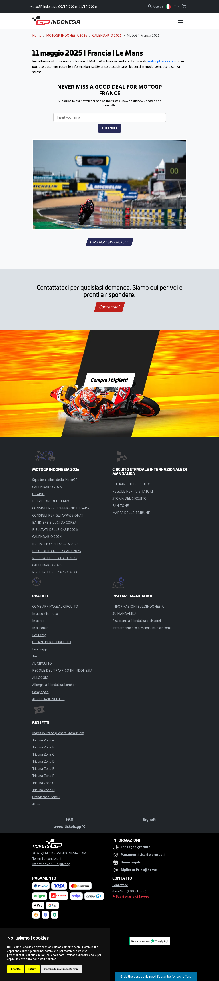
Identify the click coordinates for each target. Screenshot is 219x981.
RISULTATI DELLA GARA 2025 (54, 558)
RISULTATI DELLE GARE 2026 (55, 529)
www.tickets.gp (69, 826)
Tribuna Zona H (43, 790)
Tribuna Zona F (43, 775)
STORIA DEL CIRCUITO (129, 498)
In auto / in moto (45, 613)
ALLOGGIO (40, 677)
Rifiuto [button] (32, 969)
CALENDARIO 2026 (47, 486)
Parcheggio (40, 649)
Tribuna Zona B (43, 747)
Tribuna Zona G (43, 782)
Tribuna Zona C (43, 754)
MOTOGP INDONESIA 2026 (66, 35)
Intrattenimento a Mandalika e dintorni (141, 627)
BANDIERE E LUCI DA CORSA (54, 522)
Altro (36, 804)
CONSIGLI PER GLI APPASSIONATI (58, 515)
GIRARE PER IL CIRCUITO (51, 642)
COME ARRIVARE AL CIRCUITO (55, 606)
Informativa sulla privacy (51, 864)
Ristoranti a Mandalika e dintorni (136, 620)
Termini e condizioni (46, 858)
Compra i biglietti (109, 379)
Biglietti (150, 819)
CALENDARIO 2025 (107, 35)
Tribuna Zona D (43, 761)
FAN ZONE (120, 505)
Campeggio (40, 692)
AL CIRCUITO (42, 663)
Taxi (35, 656)
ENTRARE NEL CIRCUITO (131, 484)
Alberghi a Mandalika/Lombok (54, 684)
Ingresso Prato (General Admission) (58, 733)
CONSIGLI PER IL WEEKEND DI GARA (60, 508)
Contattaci (109, 307)
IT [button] (171, 6)
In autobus (40, 627)
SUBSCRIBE (109, 128)
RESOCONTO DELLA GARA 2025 (56, 551)
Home (36, 35)
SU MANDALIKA (124, 613)
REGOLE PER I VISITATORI (132, 491)
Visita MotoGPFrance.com (109, 242)
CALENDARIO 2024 (47, 536)
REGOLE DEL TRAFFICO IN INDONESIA (62, 670)
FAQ (69, 819)
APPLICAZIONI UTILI (48, 699)
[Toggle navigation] (181, 20)
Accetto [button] (15, 969)
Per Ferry (39, 635)
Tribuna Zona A (43, 740)
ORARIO (38, 494)
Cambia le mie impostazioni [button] (61, 969)
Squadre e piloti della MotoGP (55, 479)
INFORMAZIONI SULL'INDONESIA (138, 606)
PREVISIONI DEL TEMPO (51, 501)
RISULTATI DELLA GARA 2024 (54, 572)
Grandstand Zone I (46, 797)
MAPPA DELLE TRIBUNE (131, 512)
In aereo (38, 620)
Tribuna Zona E (43, 768)
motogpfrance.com (161, 61)
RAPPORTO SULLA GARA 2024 (55, 543)
